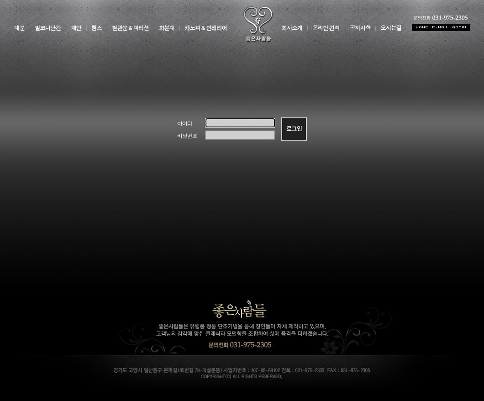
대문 (19, 28)
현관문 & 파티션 (130, 28)
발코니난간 (48, 28)
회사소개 (291, 28)
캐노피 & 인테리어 (205, 28)
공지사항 (360, 28)
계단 (76, 28)
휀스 (96, 28)
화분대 (166, 28)
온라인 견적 (326, 28)
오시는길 (390, 28)
